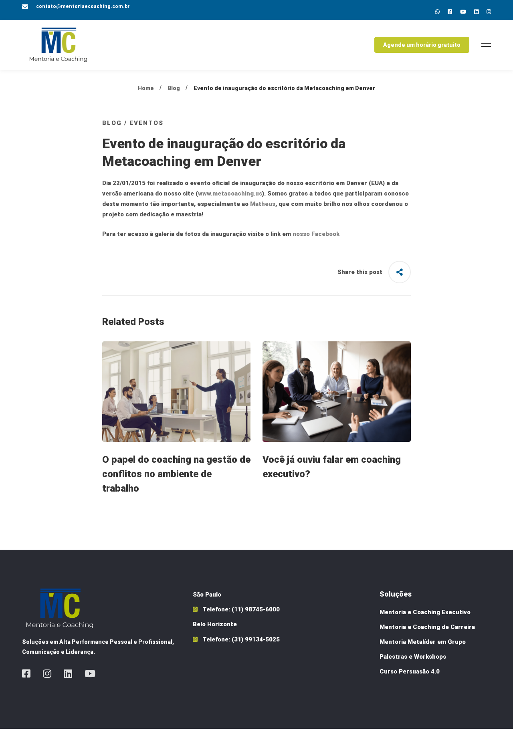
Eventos (146, 133)
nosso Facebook (316, 245)
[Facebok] (449, 11)
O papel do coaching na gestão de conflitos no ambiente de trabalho (176, 485)
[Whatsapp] (437, 11)
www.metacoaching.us (230, 204)
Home (146, 99)
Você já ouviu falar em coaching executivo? (332, 478)
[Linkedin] (476, 11)
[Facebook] (26, 685)
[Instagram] (488, 11)
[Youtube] (463, 11)
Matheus (262, 215)
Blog (174, 99)
